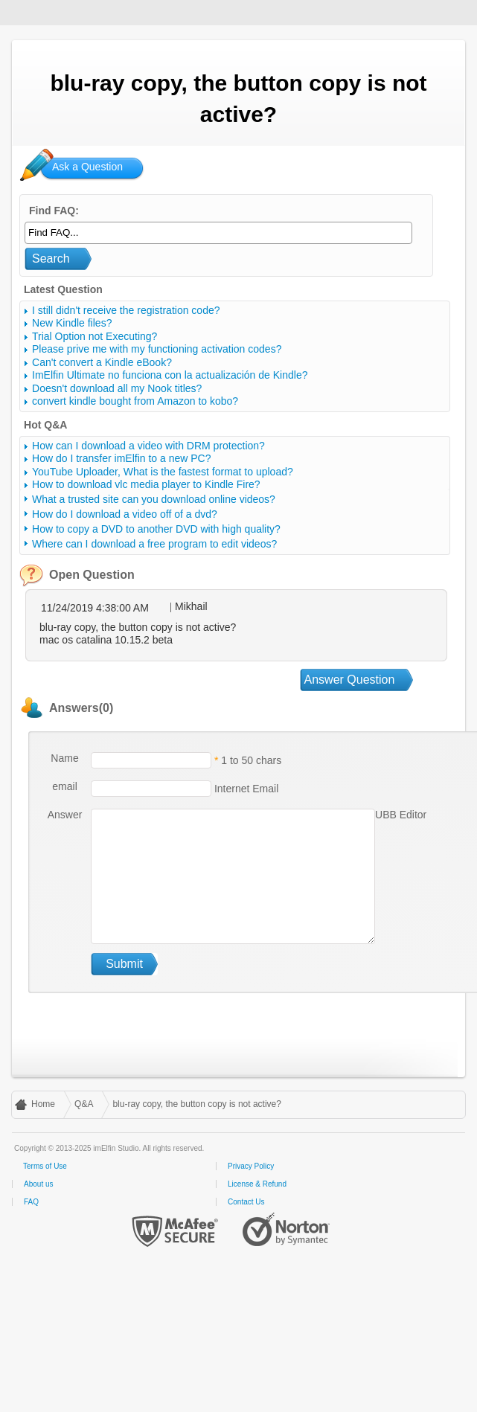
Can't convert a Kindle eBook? (102, 362)
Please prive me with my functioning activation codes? (156, 349)
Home (43, 1104)
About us (38, 1184)
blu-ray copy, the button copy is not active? (196, 1104)
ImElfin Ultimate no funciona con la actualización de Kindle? (169, 375)
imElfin (58, 11)
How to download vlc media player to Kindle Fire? (146, 484)
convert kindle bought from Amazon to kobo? (135, 401)
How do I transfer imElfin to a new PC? (121, 458)
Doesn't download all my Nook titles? (117, 388)
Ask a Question (87, 167)
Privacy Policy (251, 1166)
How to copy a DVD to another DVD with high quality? (156, 529)
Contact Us (246, 1202)
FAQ (31, 1202)
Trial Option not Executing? (94, 336)
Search (51, 258)
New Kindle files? (72, 323)
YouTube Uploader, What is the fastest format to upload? (162, 472)
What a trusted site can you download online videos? (153, 499)
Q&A (83, 1104)
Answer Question (349, 679)
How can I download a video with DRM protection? (148, 446)
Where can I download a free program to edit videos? (154, 544)
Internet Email (244, 788)
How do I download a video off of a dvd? (124, 514)
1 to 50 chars (251, 760)
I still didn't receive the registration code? (126, 310)
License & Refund (257, 1184)
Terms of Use (45, 1166)
